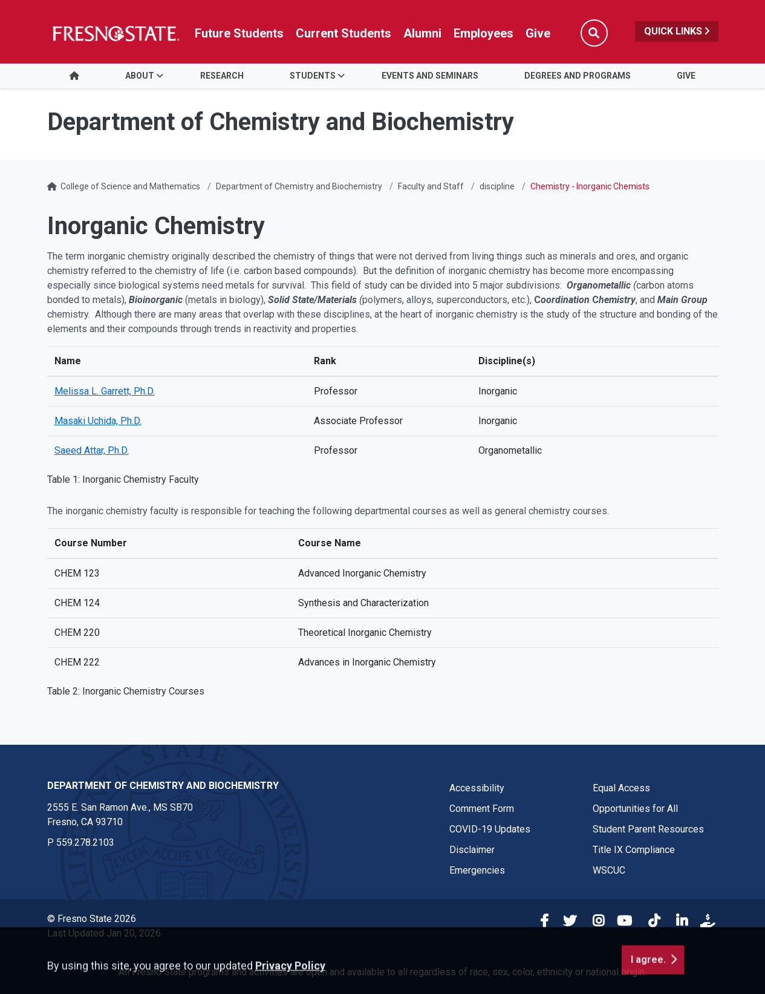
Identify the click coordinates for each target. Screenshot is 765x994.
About (139, 75)
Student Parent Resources (648, 829)
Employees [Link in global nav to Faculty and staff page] (483, 33)
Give (686, 75)
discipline (497, 186)
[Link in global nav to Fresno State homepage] (115, 33)
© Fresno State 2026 (91, 918)
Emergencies (477, 870)
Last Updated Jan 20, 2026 (104, 933)
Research (222, 75)
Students (313, 75)
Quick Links (676, 31)
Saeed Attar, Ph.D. (91, 450)
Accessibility (476, 788)
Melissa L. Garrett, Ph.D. (104, 391)
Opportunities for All (635, 808)
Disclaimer (472, 849)
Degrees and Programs (577, 75)
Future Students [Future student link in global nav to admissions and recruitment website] (239, 33)
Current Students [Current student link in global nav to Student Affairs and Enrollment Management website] (343, 33)
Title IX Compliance (634, 849)
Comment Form (481, 808)
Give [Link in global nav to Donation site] (538, 33)
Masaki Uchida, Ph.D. (98, 421)
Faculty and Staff (431, 186)
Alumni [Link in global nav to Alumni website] (422, 33)
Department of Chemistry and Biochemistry (299, 186)
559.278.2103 (85, 842)
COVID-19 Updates (489, 829)
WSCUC (609, 870)
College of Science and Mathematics (130, 186)
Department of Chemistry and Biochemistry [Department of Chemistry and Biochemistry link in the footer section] (163, 785)
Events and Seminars (430, 75)
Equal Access (621, 788)
